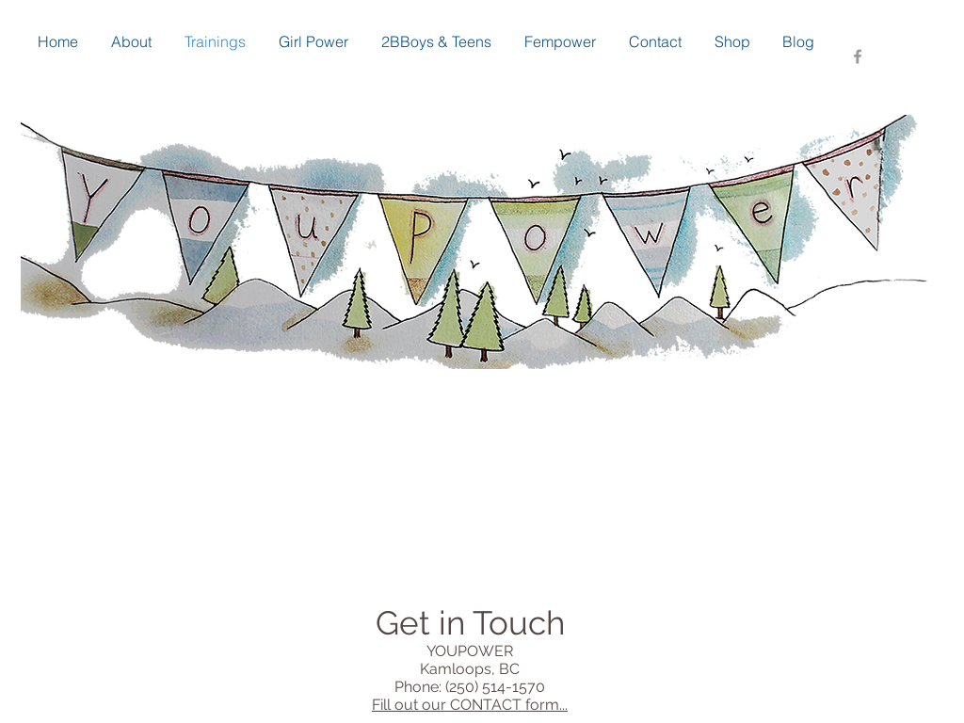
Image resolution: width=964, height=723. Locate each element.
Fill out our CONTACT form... (470, 705)
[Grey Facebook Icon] (857, 56)
